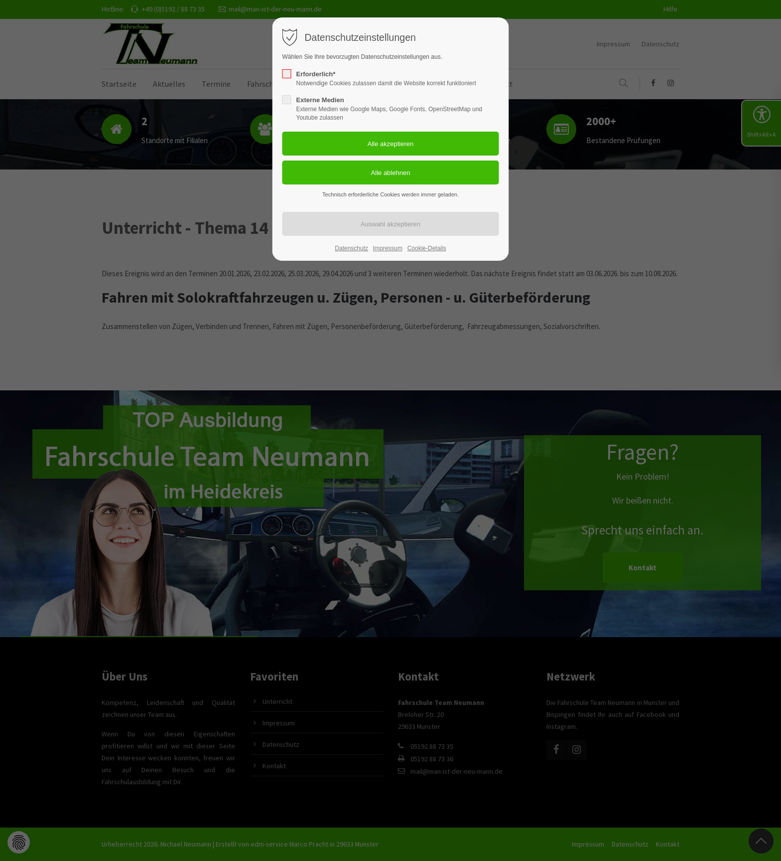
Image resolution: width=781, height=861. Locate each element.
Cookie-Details (426, 248)
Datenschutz (351, 248)
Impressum (387, 248)
